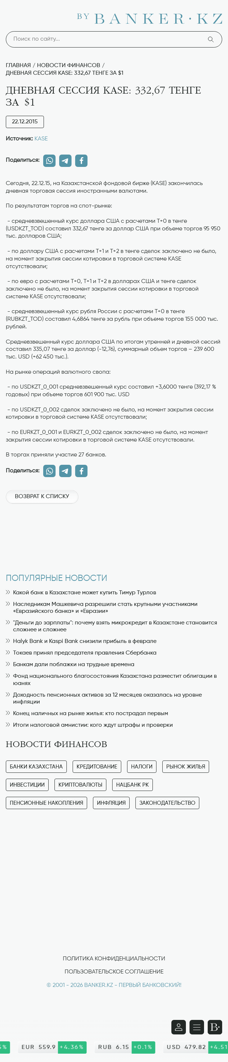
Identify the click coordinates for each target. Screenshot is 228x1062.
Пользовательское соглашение (114, 972)
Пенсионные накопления (46, 803)
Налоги (141, 767)
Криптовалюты (80, 785)
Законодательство (167, 803)
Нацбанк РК (132, 785)
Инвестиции (27, 785)
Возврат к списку (42, 497)
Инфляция (111, 803)
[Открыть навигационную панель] (197, 1027)
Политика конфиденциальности (114, 959)
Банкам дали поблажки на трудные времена (70, 665)
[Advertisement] (114, 535)
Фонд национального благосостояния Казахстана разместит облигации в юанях (111, 679)
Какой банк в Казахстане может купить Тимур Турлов (81, 593)
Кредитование (97, 767)
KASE (41, 139)
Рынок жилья (185, 767)
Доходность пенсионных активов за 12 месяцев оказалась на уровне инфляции (104, 698)
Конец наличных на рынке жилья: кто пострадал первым (87, 714)
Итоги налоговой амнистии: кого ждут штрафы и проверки (89, 725)
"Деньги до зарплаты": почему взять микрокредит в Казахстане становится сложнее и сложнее (111, 626)
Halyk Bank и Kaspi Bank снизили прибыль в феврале (81, 641)
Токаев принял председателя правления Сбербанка (81, 653)
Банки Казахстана (36, 767)
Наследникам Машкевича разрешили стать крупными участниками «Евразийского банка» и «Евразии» (102, 608)
